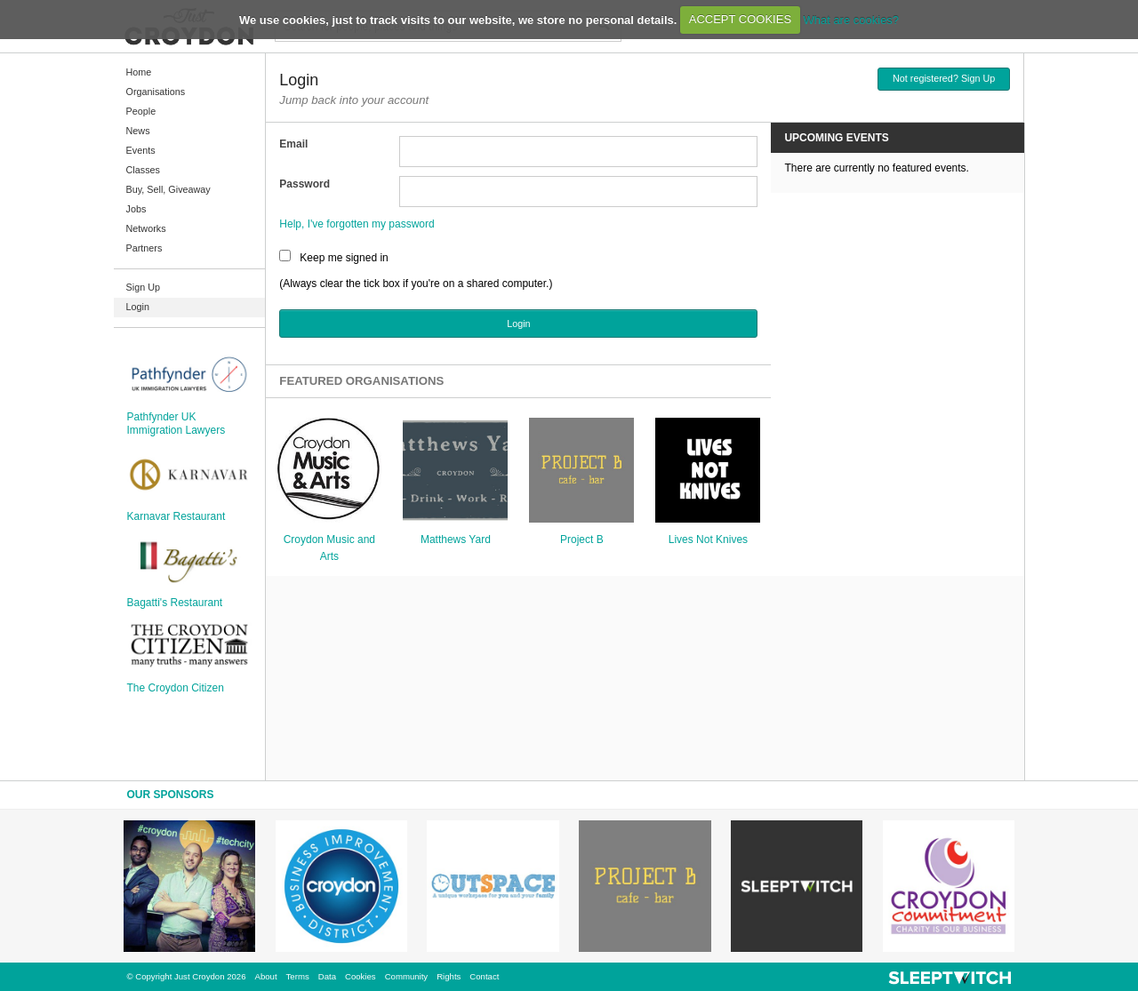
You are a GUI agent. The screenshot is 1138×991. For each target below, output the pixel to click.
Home (139, 72)
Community (407, 976)
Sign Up (143, 287)
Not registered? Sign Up (944, 78)
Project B (582, 539)
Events (141, 150)
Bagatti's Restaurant (175, 602)
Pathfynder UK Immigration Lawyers (176, 423)
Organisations (156, 91)
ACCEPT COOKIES (740, 19)
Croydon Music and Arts (329, 548)
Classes (143, 169)
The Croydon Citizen (175, 688)
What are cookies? (851, 19)
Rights (449, 976)
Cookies (360, 976)
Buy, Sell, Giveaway (168, 189)
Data (327, 976)
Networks (146, 228)
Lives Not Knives (708, 539)
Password (304, 184)
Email (293, 144)
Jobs (136, 209)
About (266, 976)
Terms (297, 976)
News (138, 130)
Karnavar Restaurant (176, 516)
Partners (144, 248)
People (141, 111)
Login (137, 306)
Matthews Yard (456, 539)
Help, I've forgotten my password (356, 224)
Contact (484, 976)
